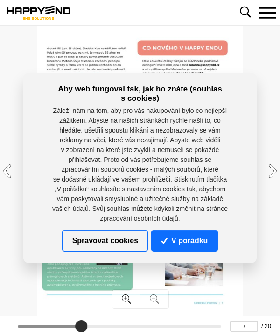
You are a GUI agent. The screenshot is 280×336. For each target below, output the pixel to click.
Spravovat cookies (105, 241)
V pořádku (184, 241)
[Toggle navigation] (267, 12)
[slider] (81, 326)
